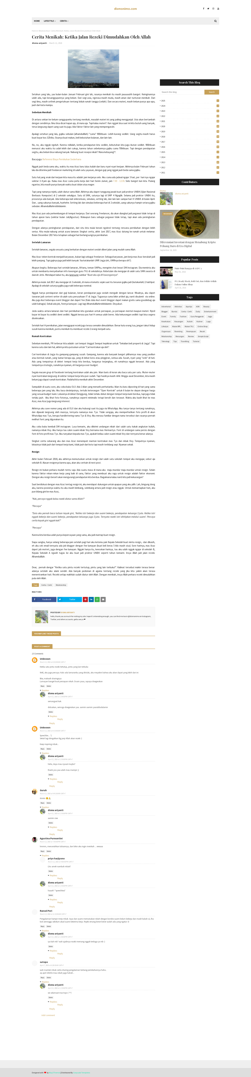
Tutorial (196, 341)
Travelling (185, 341)
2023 (190, 111)
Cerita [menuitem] (63, 21)
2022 (190, 116)
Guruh (43, 790)
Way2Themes (54, 1072)
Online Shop (202, 326)
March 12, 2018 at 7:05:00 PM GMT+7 (52, 842)
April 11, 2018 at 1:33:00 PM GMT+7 (60, 988)
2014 (190, 157)
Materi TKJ (189, 326)
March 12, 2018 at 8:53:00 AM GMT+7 (52, 731)
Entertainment (210, 311)
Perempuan (191, 331)
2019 (190, 131)
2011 (190, 172)
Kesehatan (166, 321)
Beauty (206, 306)
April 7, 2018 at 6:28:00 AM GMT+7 (52, 965)
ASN (197, 306)
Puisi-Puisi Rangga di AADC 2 (188, 268)
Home (34, 31)
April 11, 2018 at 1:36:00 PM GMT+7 (60, 937)
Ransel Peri (46, 910)
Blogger (165, 311)
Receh (202, 331)
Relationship (44, 31)
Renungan (180, 336)
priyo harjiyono (56, 858)
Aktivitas (178, 306)
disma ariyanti (39, 43)
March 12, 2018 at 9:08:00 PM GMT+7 (60, 862)
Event (164, 316)
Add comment (48, 1015)
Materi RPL (176, 326)
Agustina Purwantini (51, 838)
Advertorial (166, 306)
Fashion (183, 316)
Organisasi (166, 331)
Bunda (174, 311)
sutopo (44, 962)
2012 (190, 167)
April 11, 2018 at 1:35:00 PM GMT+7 (60, 759)
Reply (42, 686)
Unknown (45, 658)
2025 (190, 100)
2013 (190, 162)
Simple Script (203, 336)
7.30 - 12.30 (118, 180)
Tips (175, 341)
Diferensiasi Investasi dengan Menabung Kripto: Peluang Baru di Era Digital (188, 244)
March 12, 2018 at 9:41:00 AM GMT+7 (52, 793)
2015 (190, 152)
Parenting (178, 331)
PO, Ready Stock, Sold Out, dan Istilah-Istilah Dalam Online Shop (195, 283)
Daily (198, 311)
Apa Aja (189, 306)
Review (191, 336)
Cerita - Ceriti (46, 585)
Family (173, 316)
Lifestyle (165, 326)
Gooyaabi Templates (81, 1072)
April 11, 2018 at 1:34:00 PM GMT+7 (60, 696)
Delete (49, 686)
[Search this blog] (182, 92)
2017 (190, 141)
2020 (190, 126)
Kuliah (190, 321)
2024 (190, 105)
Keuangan (178, 321)
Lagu (208, 321)
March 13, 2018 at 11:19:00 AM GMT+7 (53, 914)
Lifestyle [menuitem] (49, 21)
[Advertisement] (189, 52)
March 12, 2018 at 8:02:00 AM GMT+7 (52, 662)
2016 (190, 147)
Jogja (210, 316)
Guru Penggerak (197, 316)
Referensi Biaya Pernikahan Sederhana (61, 159)
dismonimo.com (125, 9)
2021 (190, 121)
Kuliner (199, 321)
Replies (45, 690)
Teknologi (165, 341)
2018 (190, 136)
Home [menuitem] (37, 21)
